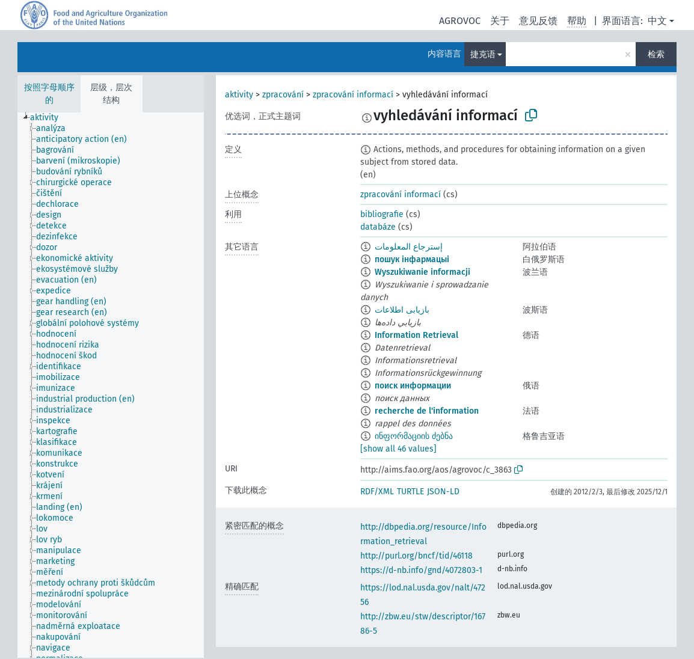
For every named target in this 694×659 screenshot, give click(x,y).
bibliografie (382, 214)
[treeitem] (49, 117)
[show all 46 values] (398, 449)
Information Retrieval (416, 335)
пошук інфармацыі (412, 259)
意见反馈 (538, 20)
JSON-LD (443, 491)
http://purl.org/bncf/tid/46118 (416, 556)
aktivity (239, 95)
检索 (656, 54)
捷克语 (483, 54)
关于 (499, 20)
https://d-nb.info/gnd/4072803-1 (421, 570)
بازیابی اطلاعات (402, 310)
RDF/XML (377, 491)
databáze (378, 227)
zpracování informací (353, 95)
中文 (657, 20)
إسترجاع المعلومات (409, 247)
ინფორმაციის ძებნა (414, 436)
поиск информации (413, 386)
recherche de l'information (427, 411)
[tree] (110, 385)
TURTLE (410, 491)
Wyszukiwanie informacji (422, 272)
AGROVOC (460, 20)
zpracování (283, 95)
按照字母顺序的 (49, 93)
